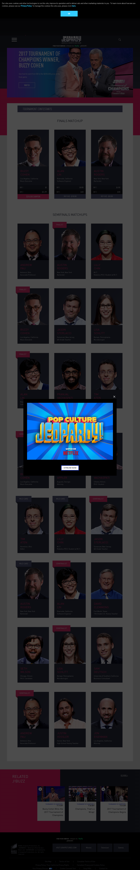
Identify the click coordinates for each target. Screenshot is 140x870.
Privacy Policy (26, 6)
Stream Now (70, 468)
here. (74, 6)
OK (69, 13)
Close (114, 396)
